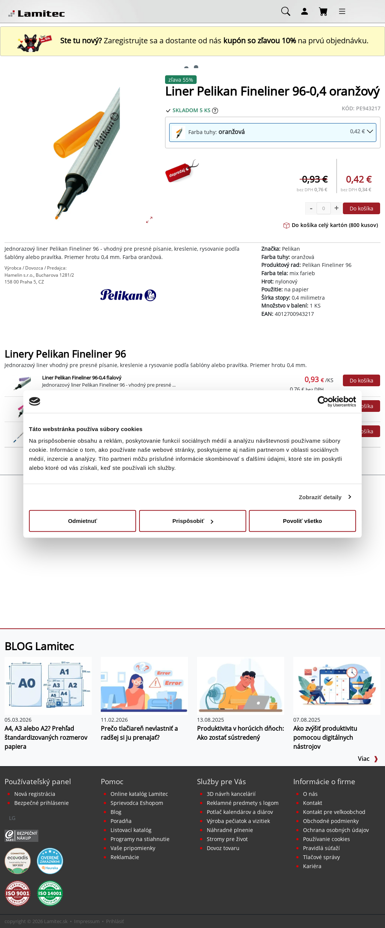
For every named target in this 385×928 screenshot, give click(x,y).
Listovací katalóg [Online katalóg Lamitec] (131, 830)
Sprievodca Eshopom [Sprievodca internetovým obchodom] (137, 802)
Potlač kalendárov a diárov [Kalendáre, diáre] (240, 811)
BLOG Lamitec (39, 646)
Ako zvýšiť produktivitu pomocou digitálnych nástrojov (325, 737)
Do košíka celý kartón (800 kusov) (330, 225)
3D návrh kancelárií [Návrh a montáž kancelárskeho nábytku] (231, 793)
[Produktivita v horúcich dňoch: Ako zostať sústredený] (240, 685)
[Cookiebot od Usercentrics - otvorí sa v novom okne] (323, 401)
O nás (310, 793)
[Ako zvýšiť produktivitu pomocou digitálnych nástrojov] (336, 685)
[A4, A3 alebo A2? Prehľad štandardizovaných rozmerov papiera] (48, 685)
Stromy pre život (227, 839)
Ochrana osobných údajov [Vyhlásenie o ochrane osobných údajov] (336, 830)
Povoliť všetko (302, 521)
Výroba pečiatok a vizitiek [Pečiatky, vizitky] (238, 820)
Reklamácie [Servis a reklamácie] (125, 857)
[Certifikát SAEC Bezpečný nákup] (21, 835)
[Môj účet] (304, 10)
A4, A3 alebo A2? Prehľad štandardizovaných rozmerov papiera (46, 737)
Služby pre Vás (221, 781)
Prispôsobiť (192, 521)
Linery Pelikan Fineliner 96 (65, 354)
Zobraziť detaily (320, 497)
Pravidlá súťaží (321, 848)
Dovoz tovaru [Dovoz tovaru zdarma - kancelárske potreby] (223, 848)
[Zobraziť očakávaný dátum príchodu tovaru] (215, 110)
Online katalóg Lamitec (139, 793)
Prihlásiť (115, 921)
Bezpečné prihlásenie (41, 802)
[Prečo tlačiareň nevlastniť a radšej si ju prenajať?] (144, 685)
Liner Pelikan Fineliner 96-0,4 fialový (81, 377)
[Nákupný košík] (323, 10)
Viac (368, 758)
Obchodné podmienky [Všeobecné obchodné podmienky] (331, 820)
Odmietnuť (82, 521)
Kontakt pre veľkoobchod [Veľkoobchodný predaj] (334, 811)
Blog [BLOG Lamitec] (116, 811)
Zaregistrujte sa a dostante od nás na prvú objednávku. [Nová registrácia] (192, 40)
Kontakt (312, 802)
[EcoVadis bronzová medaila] (18, 860)
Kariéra (312, 866)
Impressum (87, 921)
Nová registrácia (34, 793)
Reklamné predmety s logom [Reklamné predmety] (243, 802)
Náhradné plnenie (230, 830)
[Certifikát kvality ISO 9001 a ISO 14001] (18, 892)
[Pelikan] (128, 308)
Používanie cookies (326, 839)
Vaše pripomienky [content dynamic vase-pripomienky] (133, 848)
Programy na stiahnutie (140, 839)
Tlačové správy (321, 857)
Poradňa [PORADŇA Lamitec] (121, 820)
